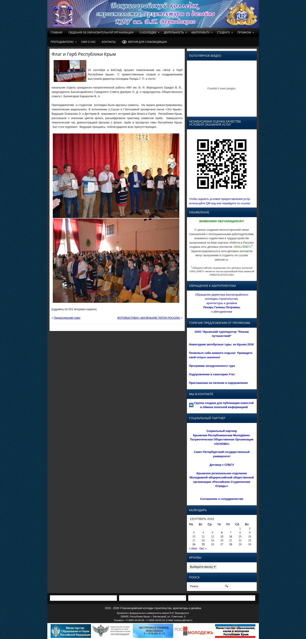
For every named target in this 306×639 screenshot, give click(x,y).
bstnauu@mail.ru (183, 620)
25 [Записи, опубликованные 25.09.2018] (203, 544)
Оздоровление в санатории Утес (212, 374)
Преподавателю (64, 40)
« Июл (193, 548)
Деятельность (176, 31)
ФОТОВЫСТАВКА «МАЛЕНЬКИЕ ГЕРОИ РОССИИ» (148, 317)
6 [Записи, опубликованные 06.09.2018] (222, 532)
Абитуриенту (202, 31)
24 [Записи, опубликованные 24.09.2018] (193, 544)
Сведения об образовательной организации (100, 32)
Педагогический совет (67, 317)
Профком (246, 31)
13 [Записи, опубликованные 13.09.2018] (222, 536)
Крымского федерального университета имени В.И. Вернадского (153, 613)
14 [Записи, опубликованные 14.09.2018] (230, 536)
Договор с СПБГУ (221, 464)
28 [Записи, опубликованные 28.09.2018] (230, 544)
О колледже (150, 31)
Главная (56, 32)
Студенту (225, 31)
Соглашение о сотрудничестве (221, 498)
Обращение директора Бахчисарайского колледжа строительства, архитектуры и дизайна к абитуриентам (221, 303)
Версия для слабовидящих (144, 42)
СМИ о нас (88, 42)
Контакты (109, 42)
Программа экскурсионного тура (212, 365)
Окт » (203, 548)
